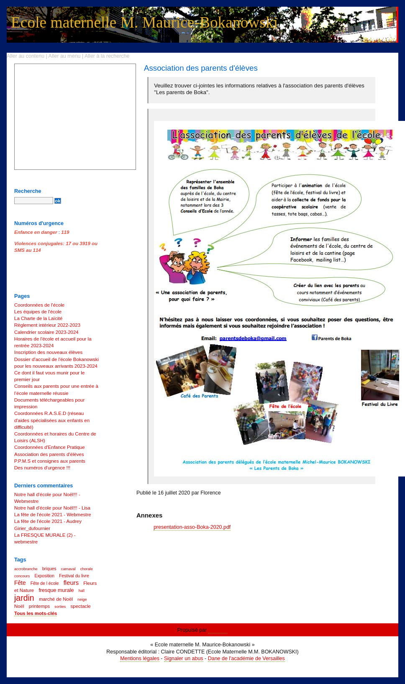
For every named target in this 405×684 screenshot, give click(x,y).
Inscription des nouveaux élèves (48, 352)
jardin (24, 597)
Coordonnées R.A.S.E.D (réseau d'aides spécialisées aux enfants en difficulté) (52, 420)
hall (82, 591)
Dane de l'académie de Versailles (246, 658)
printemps (39, 606)
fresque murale (56, 590)
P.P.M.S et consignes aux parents (49, 461)
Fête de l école (45, 583)
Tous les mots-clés (35, 613)
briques (49, 568)
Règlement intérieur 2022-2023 (47, 325)
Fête (20, 583)
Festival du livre (74, 576)
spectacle (81, 606)
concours (22, 576)
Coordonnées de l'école (39, 304)
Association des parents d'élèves (49, 454)
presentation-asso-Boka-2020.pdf (192, 527)
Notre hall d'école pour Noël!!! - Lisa (52, 507)
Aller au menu (65, 56)
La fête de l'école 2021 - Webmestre (52, 514)
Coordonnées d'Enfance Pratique (49, 447)
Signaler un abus (183, 658)
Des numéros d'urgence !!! (42, 467)
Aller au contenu (25, 56)
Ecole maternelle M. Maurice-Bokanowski (144, 22)
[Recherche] (33, 200)
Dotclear (218, 630)
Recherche (27, 191)
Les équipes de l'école (38, 311)
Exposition (44, 576)
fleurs (71, 582)
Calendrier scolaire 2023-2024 (46, 332)
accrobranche (26, 569)
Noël (19, 606)
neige (82, 599)
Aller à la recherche (107, 56)
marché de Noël (56, 599)
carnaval (68, 569)
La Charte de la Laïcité (38, 318)
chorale (86, 569)
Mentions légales (139, 658)
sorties (60, 607)
